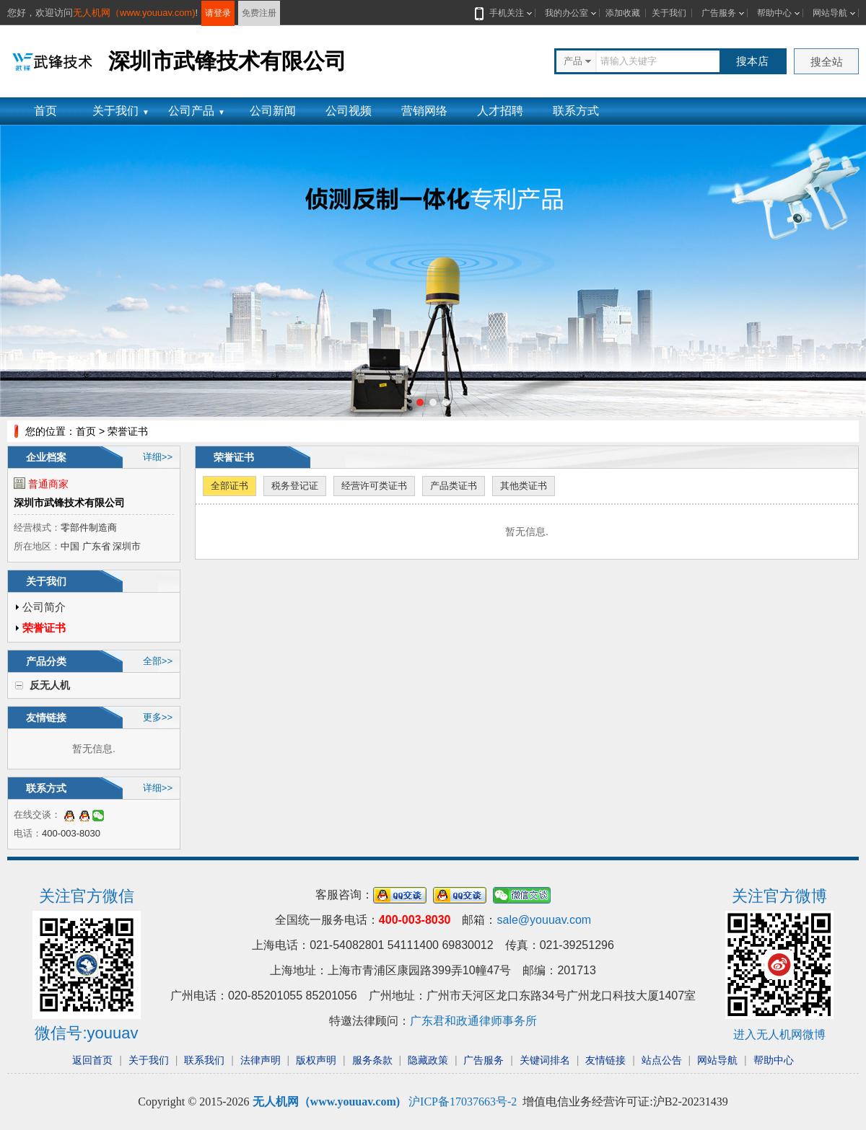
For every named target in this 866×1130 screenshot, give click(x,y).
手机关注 (504, 13)
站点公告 (662, 1060)
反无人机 (50, 685)
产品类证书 (453, 485)
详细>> (157, 456)
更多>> (157, 717)
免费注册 (259, 13)
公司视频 (348, 111)
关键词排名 (545, 1060)
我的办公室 (566, 13)
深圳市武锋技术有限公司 (69, 502)
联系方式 (576, 111)
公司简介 (44, 607)
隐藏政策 (428, 1060)
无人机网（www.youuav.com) (134, 12)
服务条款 (372, 1060)
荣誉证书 (44, 628)
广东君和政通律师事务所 (473, 1021)
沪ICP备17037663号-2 (462, 1101)
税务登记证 (294, 485)
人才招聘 (500, 111)
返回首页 (92, 1060)
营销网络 (424, 111)
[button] (420, 402)
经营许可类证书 (374, 485)
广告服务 (718, 13)
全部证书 (229, 485)
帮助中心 (774, 13)
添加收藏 (622, 13)
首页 (45, 111)
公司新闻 (273, 111)
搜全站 (826, 62)
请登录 (218, 13)
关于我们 (669, 13)
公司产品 (196, 111)
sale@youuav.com (544, 920)
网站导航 (830, 13)
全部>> (157, 661)
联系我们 (204, 1060)
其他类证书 (523, 485)
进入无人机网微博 (779, 1034)
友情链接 (605, 1060)
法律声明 (260, 1060)
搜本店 (752, 61)
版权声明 (316, 1060)
